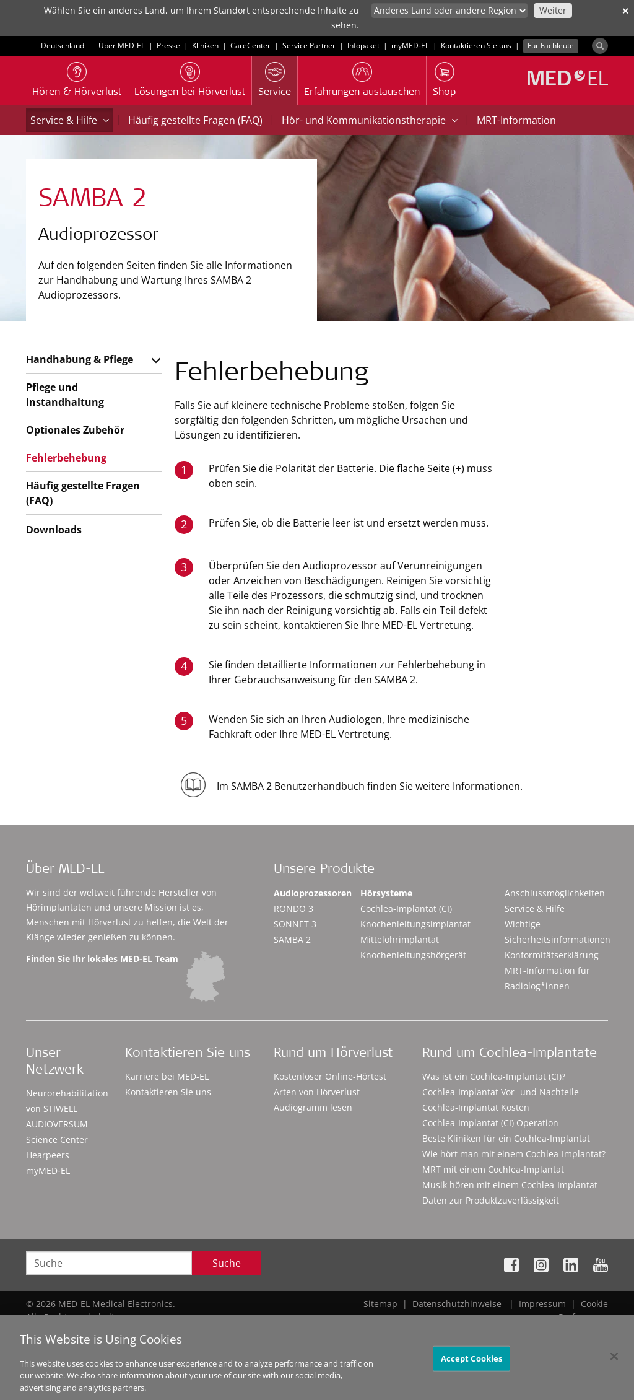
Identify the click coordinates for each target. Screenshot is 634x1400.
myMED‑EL (410, 45)
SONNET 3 (295, 924)
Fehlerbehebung (66, 458)
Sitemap (380, 1304)
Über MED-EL (121, 45)
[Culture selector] (449, 10)
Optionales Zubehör (75, 430)
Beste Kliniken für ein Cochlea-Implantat (506, 1138)
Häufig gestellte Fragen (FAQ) (195, 120)
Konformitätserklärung (552, 955)
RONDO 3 (293, 908)
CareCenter (250, 45)
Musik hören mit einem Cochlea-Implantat (509, 1185)
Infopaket (363, 45)
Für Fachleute (551, 45)
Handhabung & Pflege (79, 359)
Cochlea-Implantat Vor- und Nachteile (500, 1092)
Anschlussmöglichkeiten (555, 893)
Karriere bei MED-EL (167, 1076)
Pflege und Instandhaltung (65, 394)
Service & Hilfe (69, 120)
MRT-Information (516, 120)
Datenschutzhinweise (457, 1304)
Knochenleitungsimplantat (415, 924)
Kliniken (205, 45)
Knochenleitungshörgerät (413, 955)
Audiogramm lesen (313, 1107)
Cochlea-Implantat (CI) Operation (490, 1123)
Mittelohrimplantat (399, 939)
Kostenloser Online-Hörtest (330, 1076)
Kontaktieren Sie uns (476, 45)
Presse (168, 45)
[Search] (600, 46)
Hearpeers (47, 1155)
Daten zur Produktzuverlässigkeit (490, 1200)
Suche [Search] (226, 1263)
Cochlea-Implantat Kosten (475, 1107)
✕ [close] (625, 11)
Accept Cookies (472, 1362)
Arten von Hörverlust (317, 1092)
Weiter (553, 10)
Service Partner (309, 45)
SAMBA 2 (292, 939)
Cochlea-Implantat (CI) (406, 908)
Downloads (54, 529)
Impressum (542, 1304)
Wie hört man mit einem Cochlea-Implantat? (514, 1154)
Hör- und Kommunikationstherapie (370, 120)
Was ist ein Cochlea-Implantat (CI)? (493, 1076)
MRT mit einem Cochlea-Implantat (493, 1169)
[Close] (614, 1361)
